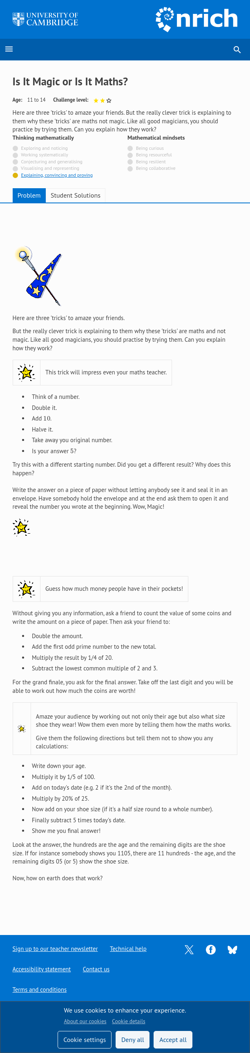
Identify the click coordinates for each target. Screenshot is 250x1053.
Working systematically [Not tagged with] (44, 154)
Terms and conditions (40, 989)
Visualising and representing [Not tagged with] (50, 168)
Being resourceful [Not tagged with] (154, 154)
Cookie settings (84, 1039)
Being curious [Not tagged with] (150, 148)
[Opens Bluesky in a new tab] (232, 949)
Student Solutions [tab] (75, 195)
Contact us (96, 969)
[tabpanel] (125, 562)
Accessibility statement (42, 969)
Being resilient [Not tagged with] (151, 161)
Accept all (173, 1039)
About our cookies (85, 1021)
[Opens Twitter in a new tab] (189, 949)
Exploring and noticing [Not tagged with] (44, 148)
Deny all (132, 1039)
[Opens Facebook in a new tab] (211, 949)
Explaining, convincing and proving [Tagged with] (57, 175)
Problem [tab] (29, 195)
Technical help (128, 949)
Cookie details (128, 1021)
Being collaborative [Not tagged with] (156, 168)
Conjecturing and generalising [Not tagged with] (51, 161)
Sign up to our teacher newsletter (55, 949)
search (237, 50)
